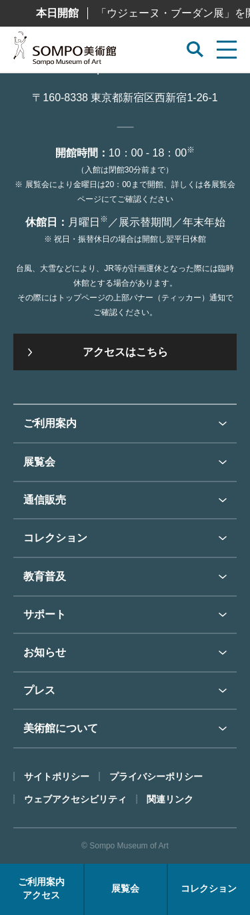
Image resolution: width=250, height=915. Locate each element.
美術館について (60, 728)
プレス (39, 690)
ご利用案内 (50, 423)
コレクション (55, 537)
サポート (44, 614)
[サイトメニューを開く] (227, 50)
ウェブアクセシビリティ (75, 799)
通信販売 (44, 499)
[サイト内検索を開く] (195, 50)
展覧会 (39, 461)
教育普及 (44, 576)
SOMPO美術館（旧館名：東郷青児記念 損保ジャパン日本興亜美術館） (64, 52)
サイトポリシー (56, 776)
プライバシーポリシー (156, 776)
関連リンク (170, 799)
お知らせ (44, 652)
